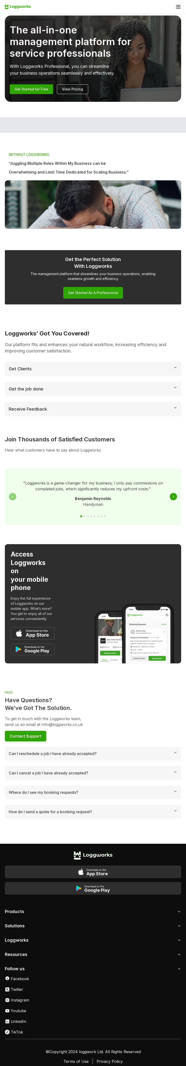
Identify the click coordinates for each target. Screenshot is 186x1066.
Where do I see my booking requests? (93, 776)
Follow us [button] (93, 952)
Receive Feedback (93, 410)
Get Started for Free (31, 89)
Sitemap (104, 1055)
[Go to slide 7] (101, 517)
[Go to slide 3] (88, 517)
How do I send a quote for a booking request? (93, 795)
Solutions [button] (93, 910)
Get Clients (93, 369)
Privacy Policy (110, 1045)
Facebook (17, 962)
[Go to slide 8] (105, 517)
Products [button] (93, 895)
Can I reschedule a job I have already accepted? (93, 737)
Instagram (17, 984)
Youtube (15, 995)
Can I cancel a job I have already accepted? (93, 757)
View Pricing (72, 89)
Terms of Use (76, 1045)
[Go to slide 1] (81, 517)
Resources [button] (93, 938)
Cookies (81, 1055)
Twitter (14, 973)
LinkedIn (15, 1005)
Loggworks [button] (93, 924)
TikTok (14, 1016)
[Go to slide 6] (98, 517)
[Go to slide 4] (91, 517)
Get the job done (93, 389)
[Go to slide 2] (84, 517)
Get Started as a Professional (93, 293)
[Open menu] (178, 7)
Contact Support (25, 720)
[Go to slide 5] (94, 517)
